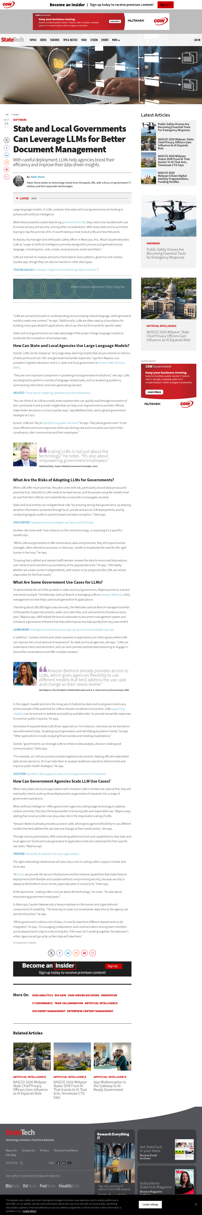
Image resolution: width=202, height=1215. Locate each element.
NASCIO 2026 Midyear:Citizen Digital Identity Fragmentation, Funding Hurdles (173, 177)
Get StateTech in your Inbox (151, 1149)
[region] (101, 1205)
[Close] (196, 1204)
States (43, 40)
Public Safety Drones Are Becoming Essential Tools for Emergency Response (174, 127)
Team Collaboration (68, 1003)
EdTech (30, 1186)
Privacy (44, 1150)
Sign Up (164, 5)
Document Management (48, 1011)
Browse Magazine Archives (151, 1193)
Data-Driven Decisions (83, 995)
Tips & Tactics (70, 40)
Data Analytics (42, 995)
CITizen (94, 40)
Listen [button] (24, 198)
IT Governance (42, 1003)
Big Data (60, 995)
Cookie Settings (150, 1204)
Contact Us (28, 1150)
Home (7, 114)
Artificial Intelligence (101, 1003)
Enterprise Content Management (90, 1011)
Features (54, 40)
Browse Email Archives (148, 1157)
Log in (197, 40)
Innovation (109, 995)
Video (84, 40)
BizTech (13, 1186)
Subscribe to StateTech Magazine (156, 1185)
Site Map (11, 1155)
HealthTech (69, 1186)
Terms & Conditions (66, 1150)
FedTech (48, 1186)
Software (16, 114)
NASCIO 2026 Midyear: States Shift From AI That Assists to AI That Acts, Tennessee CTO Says (174, 161)
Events (104, 40)
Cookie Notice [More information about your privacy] (29, 1211)
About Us (11, 1150)
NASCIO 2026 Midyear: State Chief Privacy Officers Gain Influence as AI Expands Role (176, 144)
